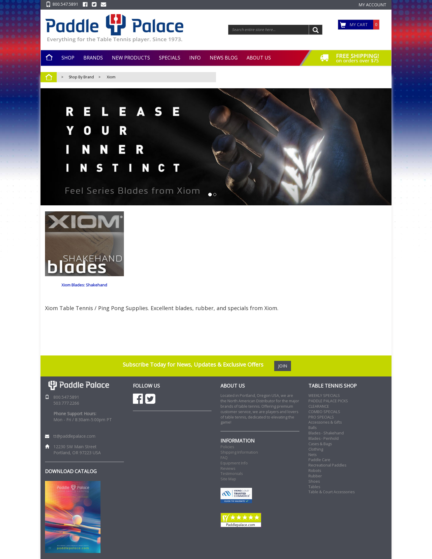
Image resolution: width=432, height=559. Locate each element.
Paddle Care (319, 459)
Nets (312, 454)
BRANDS (93, 57)
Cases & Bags (320, 443)
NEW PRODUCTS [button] (131, 57)
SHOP (68, 57)
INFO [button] (195, 57)
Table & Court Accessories (331, 491)
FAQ (224, 457)
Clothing (315, 449)
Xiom (111, 77)
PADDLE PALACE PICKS (328, 400)
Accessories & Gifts (325, 422)
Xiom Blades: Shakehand (84, 285)
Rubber (315, 476)
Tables (314, 486)
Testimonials (231, 473)
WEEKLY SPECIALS (324, 395)
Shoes (314, 481)
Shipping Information (239, 452)
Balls (312, 427)
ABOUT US (259, 57)
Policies (227, 446)
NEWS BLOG (224, 57)
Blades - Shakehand (326, 433)
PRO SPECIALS (321, 417)
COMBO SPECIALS (324, 411)
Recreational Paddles (327, 465)
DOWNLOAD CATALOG (71, 471)
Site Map (228, 479)
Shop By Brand (81, 77)
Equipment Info (234, 463)
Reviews (227, 468)
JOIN (282, 366)
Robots (314, 470)
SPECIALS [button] (169, 57)
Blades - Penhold (323, 438)
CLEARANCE (318, 406)
